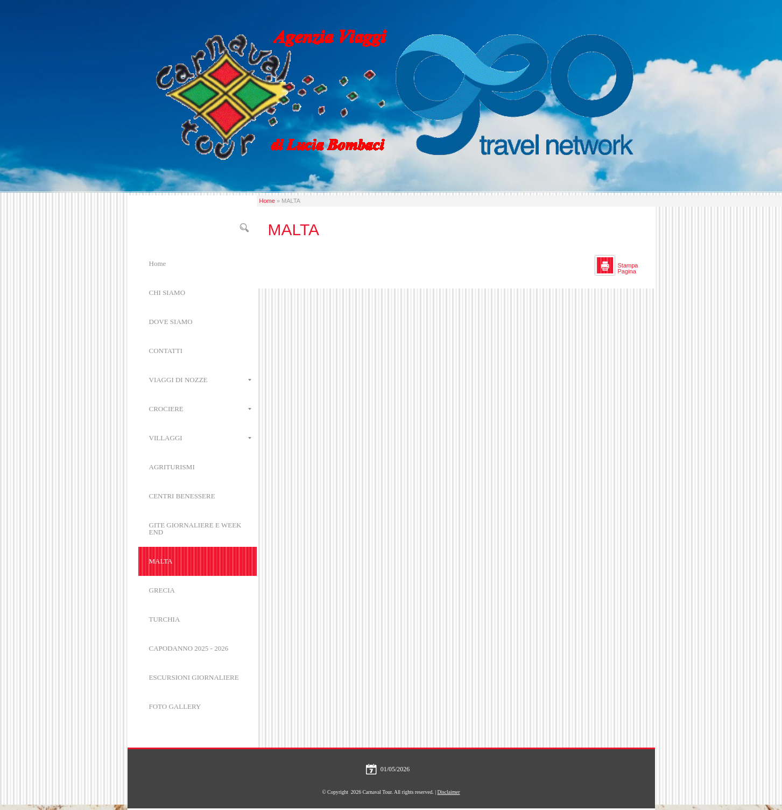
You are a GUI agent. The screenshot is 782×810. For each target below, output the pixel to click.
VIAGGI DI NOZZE (200, 380)
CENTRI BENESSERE (182, 496)
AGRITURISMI (172, 467)
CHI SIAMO (167, 292)
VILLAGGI (200, 438)
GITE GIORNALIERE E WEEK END (195, 528)
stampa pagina (628, 268)
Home (267, 201)
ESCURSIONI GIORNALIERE (194, 677)
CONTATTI (166, 351)
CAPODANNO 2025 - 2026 (189, 648)
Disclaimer (448, 792)
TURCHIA (164, 619)
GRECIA (162, 590)
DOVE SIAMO (171, 322)
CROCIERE (200, 409)
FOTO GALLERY (175, 706)
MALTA (161, 561)
